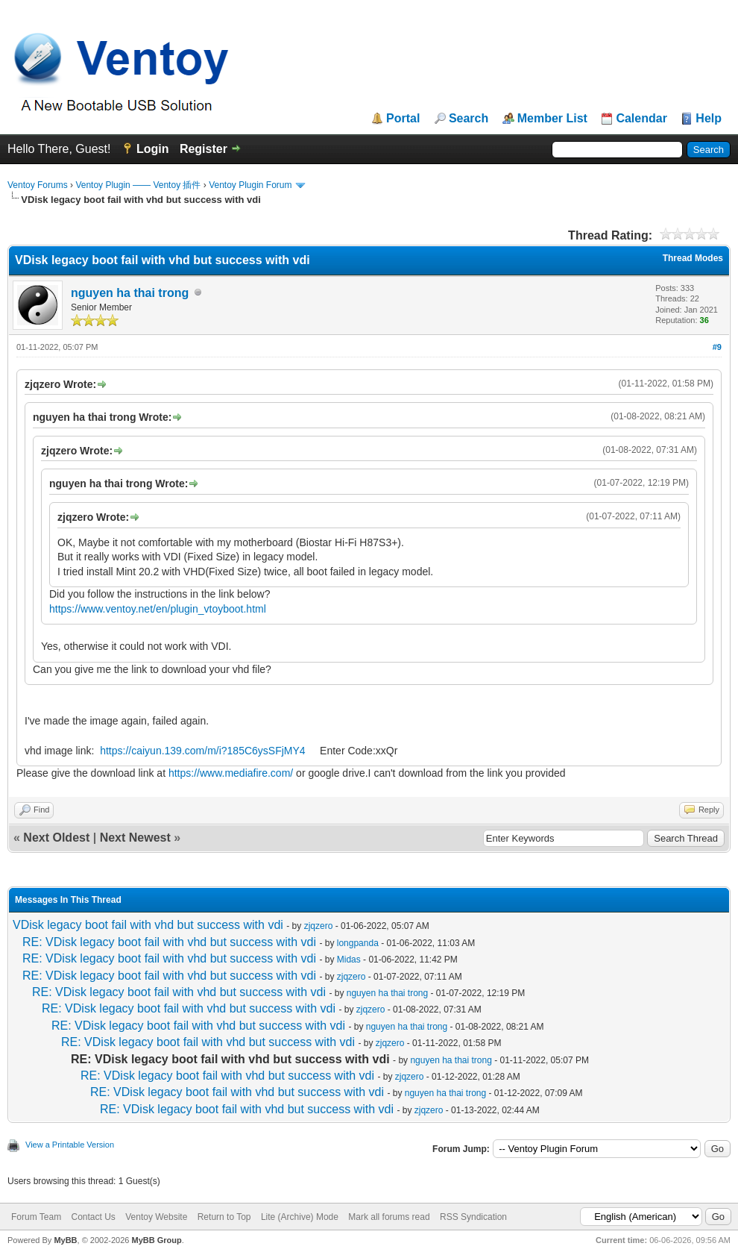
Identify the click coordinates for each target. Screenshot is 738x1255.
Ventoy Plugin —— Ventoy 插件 (138, 185)
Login (152, 149)
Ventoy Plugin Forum (250, 185)
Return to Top (224, 1217)
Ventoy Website (156, 1217)
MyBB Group (156, 1240)
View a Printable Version (69, 1144)
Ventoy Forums (37, 185)
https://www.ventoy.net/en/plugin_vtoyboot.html (157, 609)
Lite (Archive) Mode (299, 1217)
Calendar (641, 119)
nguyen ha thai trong (130, 293)
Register (203, 149)
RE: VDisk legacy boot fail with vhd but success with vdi (169, 942)
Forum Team (36, 1217)
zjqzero (318, 926)
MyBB (65, 1240)
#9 (717, 346)
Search (468, 119)
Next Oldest (56, 837)
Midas (349, 959)
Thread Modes (693, 258)
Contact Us (93, 1217)
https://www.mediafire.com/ (230, 773)
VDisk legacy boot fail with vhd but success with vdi (148, 924)
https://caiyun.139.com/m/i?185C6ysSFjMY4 (202, 751)
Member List (552, 119)
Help (709, 119)
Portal (403, 119)
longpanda (358, 943)
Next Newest (135, 837)
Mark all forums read (388, 1217)
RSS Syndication (473, 1217)
